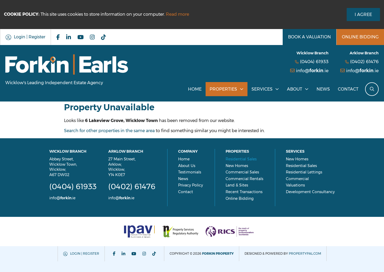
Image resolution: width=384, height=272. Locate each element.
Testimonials (189, 172)
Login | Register (84, 253)
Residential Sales (241, 159)
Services (262, 89)
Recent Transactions (244, 191)
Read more (177, 14)
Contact (348, 89)
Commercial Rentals (244, 178)
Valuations (295, 185)
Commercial (297, 178)
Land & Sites (237, 185)
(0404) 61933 (314, 61)
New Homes (237, 165)
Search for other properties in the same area (109, 130)
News (323, 89)
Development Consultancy (310, 191)
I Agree (363, 14)
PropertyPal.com (305, 253)
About (294, 89)
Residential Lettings (304, 172)
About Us (186, 165)
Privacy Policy (190, 185)
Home (195, 89)
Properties (223, 89)
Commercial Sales (242, 172)
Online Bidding (240, 198)
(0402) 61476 (364, 61)
